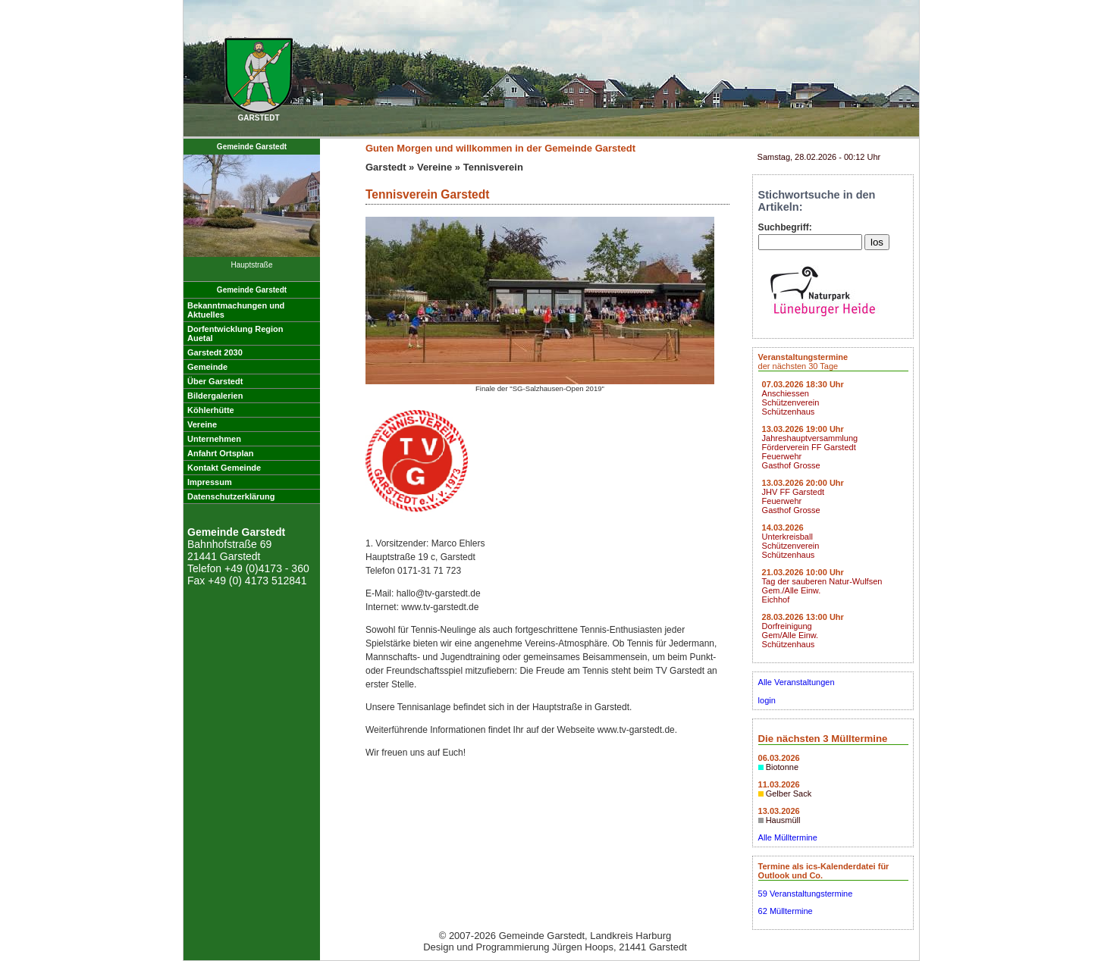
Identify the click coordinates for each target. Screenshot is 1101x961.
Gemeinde (207, 366)
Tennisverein (493, 167)
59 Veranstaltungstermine (805, 893)
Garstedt (385, 167)
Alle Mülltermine (787, 837)
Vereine (202, 424)
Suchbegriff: (785, 227)
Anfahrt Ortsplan (220, 453)
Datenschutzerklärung (231, 496)
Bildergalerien (215, 395)
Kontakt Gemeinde (224, 467)
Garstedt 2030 (215, 352)
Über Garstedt (215, 381)
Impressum (209, 482)
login (767, 700)
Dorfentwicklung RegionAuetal (235, 333)
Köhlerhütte (210, 410)
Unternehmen (214, 438)
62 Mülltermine (785, 911)
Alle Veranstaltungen (796, 682)
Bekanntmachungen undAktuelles (235, 310)
